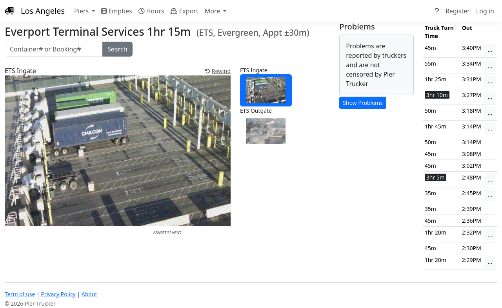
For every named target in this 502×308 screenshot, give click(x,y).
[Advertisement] (167, 253)
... (490, 49)
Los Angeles (43, 11)
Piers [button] (82, 11)
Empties (116, 11)
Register (458, 11)
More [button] (213, 11)
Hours (151, 11)
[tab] (266, 90)
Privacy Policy (58, 294)
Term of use (20, 294)
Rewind (218, 71)
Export (184, 11)
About (89, 294)
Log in (485, 11)
